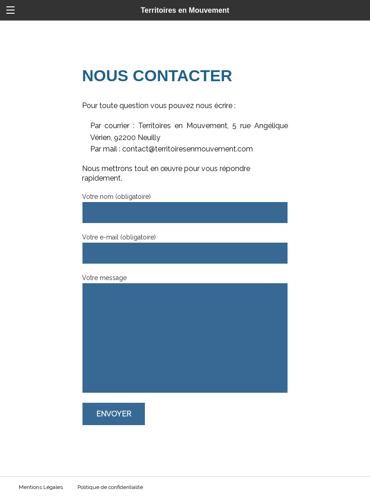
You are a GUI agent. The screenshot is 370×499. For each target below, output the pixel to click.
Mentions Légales (41, 487)
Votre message (185, 333)
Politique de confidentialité (110, 487)
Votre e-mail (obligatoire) (185, 249)
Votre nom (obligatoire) (185, 208)
